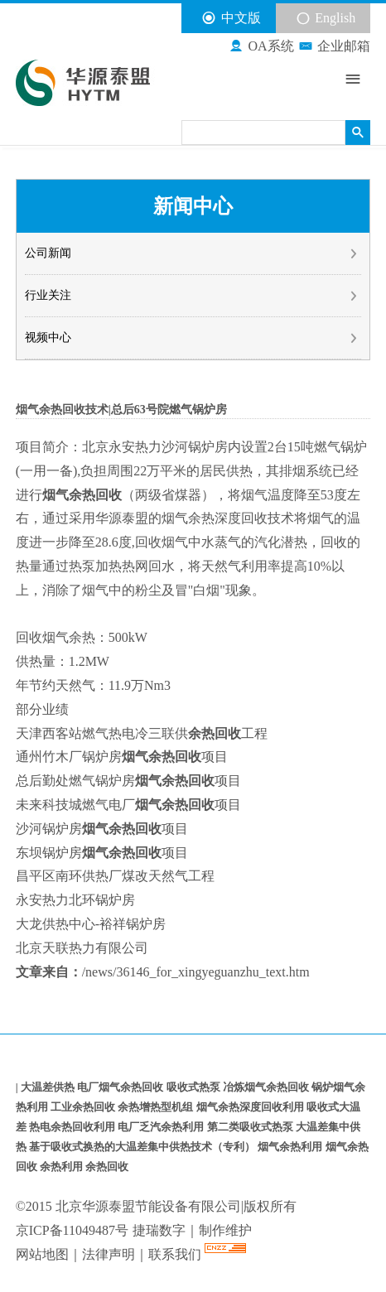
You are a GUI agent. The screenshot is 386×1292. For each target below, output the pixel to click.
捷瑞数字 (159, 1230)
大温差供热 (49, 1087)
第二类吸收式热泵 (251, 1127)
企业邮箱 (334, 46)
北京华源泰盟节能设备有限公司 (148, 1206)
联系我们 (176, 1254)
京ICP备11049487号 (72, 1230)
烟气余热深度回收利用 (251, 1107)
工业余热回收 (84, 1107)
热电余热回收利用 (73, 1127)
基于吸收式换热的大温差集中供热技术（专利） (143, 1146)
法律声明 (108, 1254)
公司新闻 (192, 253)
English (325, 18)
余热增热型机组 (156, 1107)
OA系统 (261, 46)
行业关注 (192, 295)
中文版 (230, 18)
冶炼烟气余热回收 (267, 1087)
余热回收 (106, 1166)
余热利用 (62, 1166)
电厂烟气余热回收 (121, 1087)
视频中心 (192, 338)
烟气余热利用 (291, 1146)
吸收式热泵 (194, 1087)
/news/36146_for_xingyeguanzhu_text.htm (196, 972)
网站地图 (42, 1254)
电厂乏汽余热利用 (162, 1127)
